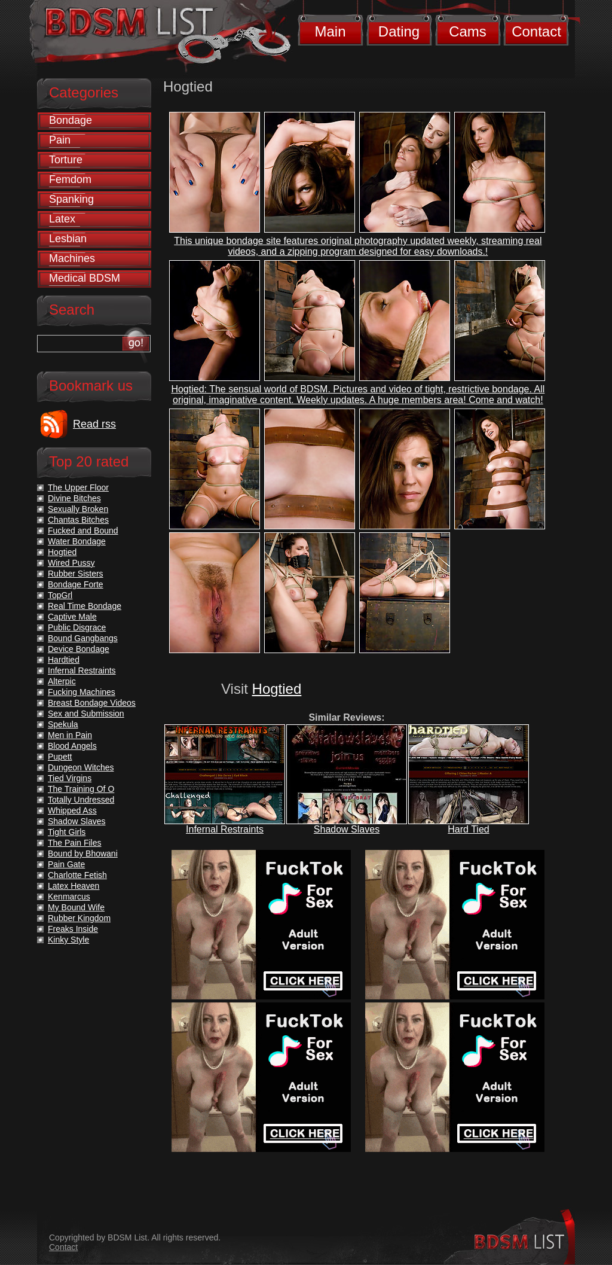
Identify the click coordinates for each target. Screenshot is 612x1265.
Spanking (71, 199)
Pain (60, 140)
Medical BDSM (84, 278)
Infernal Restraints (225, 829)
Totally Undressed (81, 799)
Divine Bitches (74, 498)
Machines (72, 258)
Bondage (70, 120)
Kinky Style (68, 939)
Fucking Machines (81, 692)
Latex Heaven (73, 886)
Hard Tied (468, 829)
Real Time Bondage (84, 606)
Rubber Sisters (75, 573)
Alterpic (62, 681)
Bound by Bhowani (83, 853)
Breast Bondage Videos (92, 703)
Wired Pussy (71, 563)
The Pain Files (74, 843)
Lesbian (68, 239)
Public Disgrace (77, 627)
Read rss (94, 424)
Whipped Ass (72, 810)
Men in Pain (70, 735)
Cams (467, 31)
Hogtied (277, 689)
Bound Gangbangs (83, 638)
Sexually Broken (78, 509)
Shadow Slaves (347, 829)
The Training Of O (81, 789)
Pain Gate (66, 864)
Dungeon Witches (81, 767)
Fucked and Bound (83, 530)
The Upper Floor (78, 487)
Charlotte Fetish (77, 875)
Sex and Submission (86, 713)
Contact (536, 31)
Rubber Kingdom (79, 918)
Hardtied (63, 659)
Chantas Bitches (78, 520)
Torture (65, 160)
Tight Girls (66, 832)
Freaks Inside (73, 929)
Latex (62, 219)
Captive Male (72, 616)
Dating (399, 31)
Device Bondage (78, 649)
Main (329, 31)
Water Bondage (77, 541)
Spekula (63, 724)
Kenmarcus (69, 896)
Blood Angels (72, 746)
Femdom (70, 179)
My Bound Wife (76, 907)
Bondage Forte (75, 584)
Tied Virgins (69, 778)
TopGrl (60, 595)
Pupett (60, 756)
